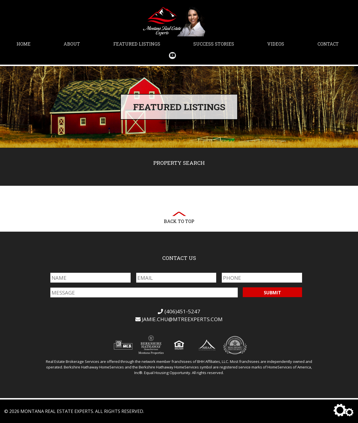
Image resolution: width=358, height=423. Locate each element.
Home (23, 44)
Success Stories (213, 44)
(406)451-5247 (179, 311)
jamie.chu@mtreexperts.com (179, 319)
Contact (328, 44)
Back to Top (179, 221)
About (71, 44)
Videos (275, 44)
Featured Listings (136, 44)
